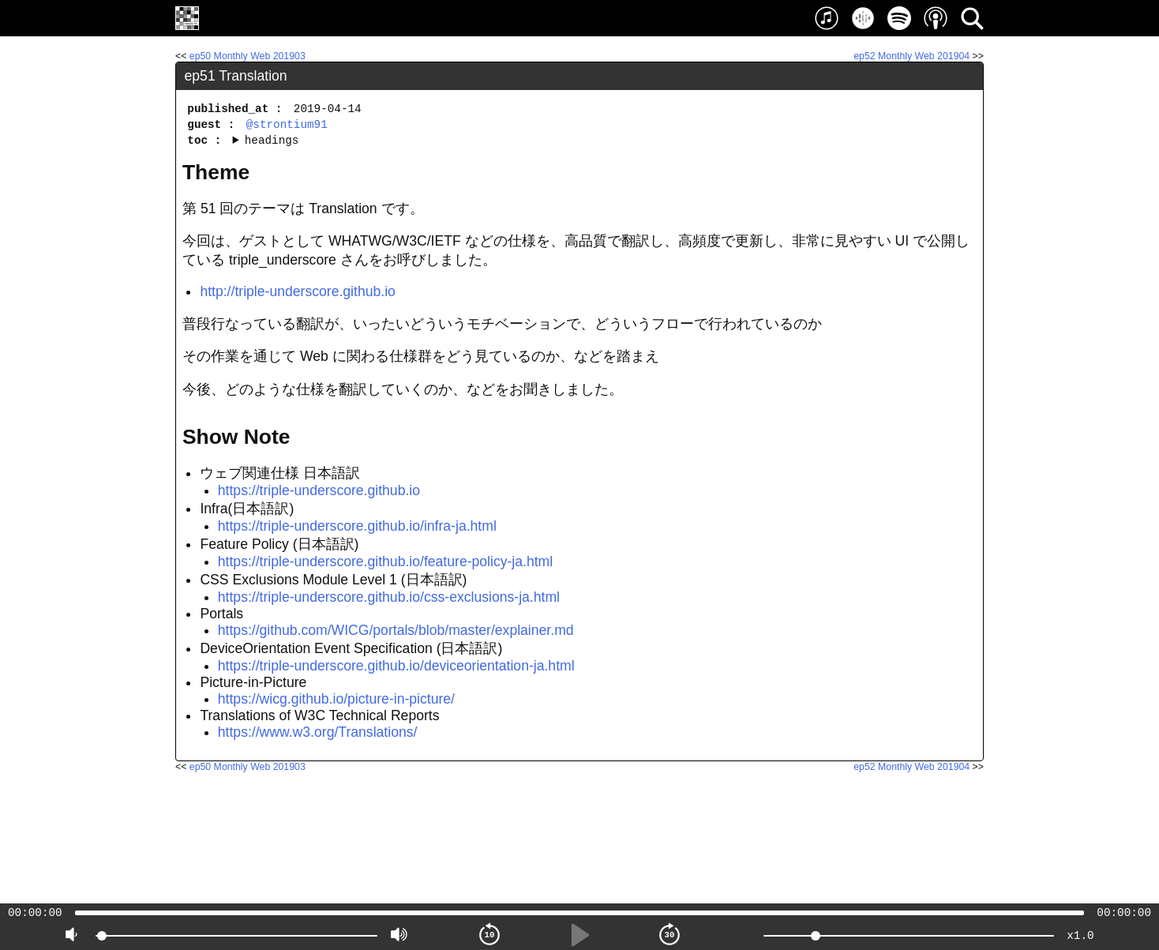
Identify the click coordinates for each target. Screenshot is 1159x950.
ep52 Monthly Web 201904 (911, 56)
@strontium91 (287, 124)
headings (272, 140)
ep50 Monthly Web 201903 (247, 56)
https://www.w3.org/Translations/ (318, 732)
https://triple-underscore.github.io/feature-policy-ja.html (385, 561)
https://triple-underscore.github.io (319, 490)
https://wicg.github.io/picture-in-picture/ (336, 699)
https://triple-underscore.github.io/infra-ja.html (357, 526)
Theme (215, 172)
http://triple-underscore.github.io (297, 291)
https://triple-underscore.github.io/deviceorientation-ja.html (396, 666)
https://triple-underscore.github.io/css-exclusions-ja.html (389, 597)
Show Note (236, 437)
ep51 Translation (236, 76)
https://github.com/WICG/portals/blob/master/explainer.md (396, 630)
